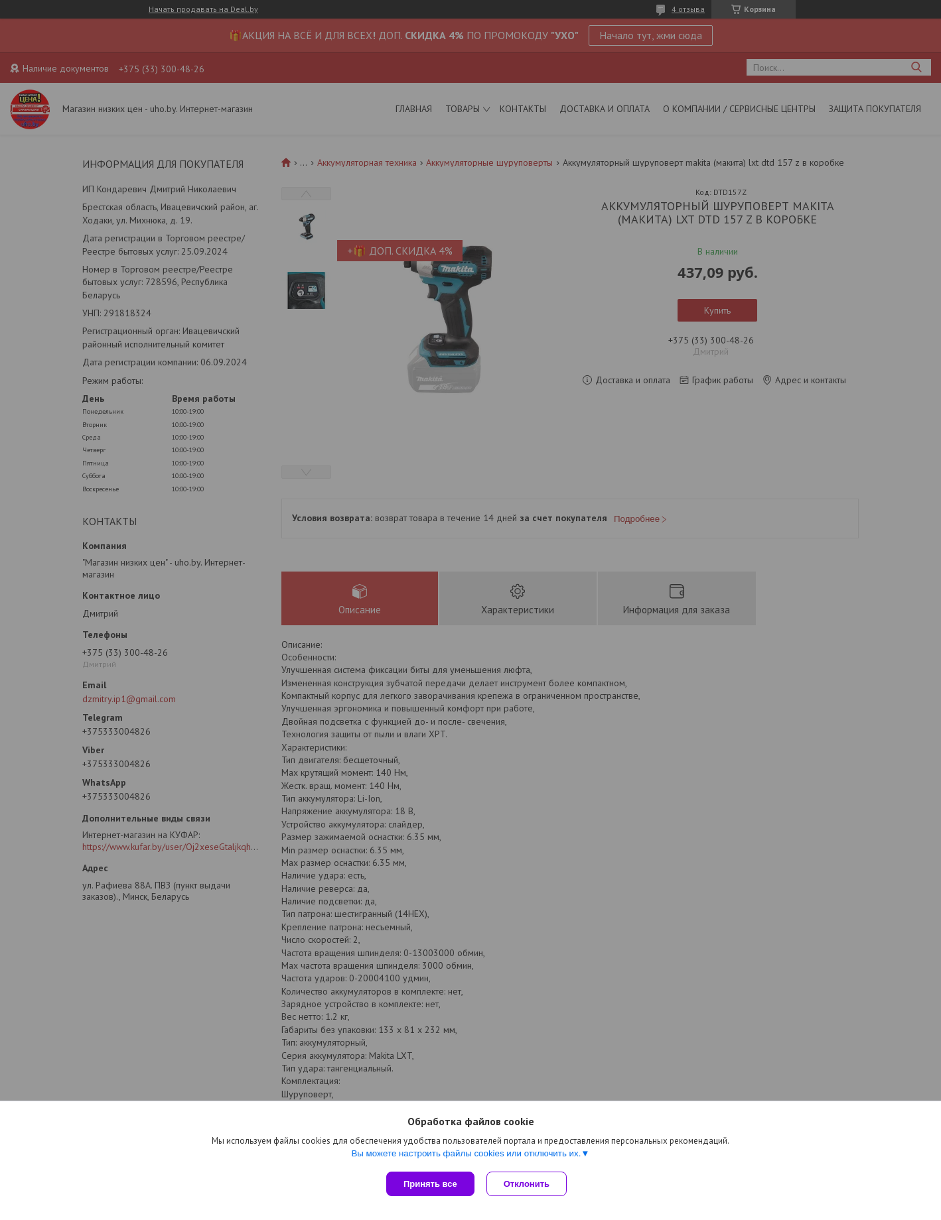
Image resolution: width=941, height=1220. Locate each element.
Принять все (430, 1184)
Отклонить (528, 1184)
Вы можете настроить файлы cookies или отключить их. (466, 1155)
